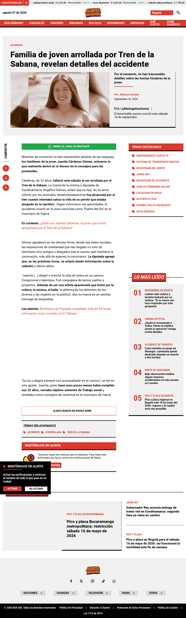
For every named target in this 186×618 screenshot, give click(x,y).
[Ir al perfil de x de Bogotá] (81, 581)
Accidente (31, 432)
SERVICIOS (137, 23)
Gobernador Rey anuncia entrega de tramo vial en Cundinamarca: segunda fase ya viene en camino (152, 511)
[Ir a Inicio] (93, 13)
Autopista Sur (146, 199)
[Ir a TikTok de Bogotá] (103, 581)
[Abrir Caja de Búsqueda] (178, 12)
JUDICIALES (36, 23)
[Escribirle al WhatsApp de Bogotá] (114, 581)
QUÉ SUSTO (154, 23)
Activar (12, 488)
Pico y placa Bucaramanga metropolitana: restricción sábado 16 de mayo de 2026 (90, 528)
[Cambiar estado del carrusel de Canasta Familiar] (26, 3)
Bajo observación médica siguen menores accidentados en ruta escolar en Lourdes (162, 379)
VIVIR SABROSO (173, 23)
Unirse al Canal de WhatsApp (68, 146)
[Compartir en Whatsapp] (6, 187)
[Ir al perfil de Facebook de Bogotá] (71, 581)
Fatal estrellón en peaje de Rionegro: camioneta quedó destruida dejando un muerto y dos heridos (162, 353)
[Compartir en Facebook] (6, 168)
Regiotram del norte (150, 168)
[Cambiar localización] (162, 12)
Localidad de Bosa (149, 193)
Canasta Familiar (12, 2)
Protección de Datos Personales (134, 608)
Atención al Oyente (100, 608)
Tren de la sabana (76, 432)
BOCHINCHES (115, 23)
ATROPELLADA (51, 432)
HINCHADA (76, 23)
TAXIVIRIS (56, 23)
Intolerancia (145, 211)
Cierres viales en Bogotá (153, 205)
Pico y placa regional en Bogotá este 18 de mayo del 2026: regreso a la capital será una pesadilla (161, 404)
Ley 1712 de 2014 (93, 613)
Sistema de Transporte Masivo (157, 162)
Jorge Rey (143, 174)
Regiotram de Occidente (152, 180)
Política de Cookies (168, 608)
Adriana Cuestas (129, 94)
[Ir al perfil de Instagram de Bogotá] (92, 581)
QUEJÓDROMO (13, 23)
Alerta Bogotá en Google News (68, 411)
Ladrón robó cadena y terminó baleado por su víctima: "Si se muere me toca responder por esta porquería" (159, 300)
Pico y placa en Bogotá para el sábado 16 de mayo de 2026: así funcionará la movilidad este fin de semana (153, 543)
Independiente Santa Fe (152, 155)
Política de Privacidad (71, 608)
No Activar (36, 488)
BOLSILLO (95, 23)
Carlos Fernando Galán (153, 186)
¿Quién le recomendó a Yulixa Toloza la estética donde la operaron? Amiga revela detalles (160, 327)
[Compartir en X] (6, 178)
